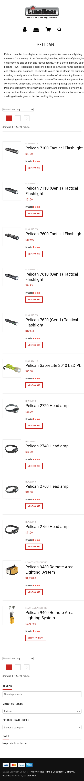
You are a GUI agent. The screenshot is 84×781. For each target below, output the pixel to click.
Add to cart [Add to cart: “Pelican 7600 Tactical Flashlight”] (34, 254)
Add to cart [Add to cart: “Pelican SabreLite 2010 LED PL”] (34, 385)
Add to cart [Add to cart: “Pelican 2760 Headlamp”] (34, 506)
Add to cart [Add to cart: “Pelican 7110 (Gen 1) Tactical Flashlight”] (34, 213)
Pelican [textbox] (41, 711)
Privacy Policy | (37, 771)
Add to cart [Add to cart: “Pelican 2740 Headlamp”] (34, 466)
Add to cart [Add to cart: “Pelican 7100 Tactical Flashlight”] (34, 168)
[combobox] (42, 711)
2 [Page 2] (17, 118)
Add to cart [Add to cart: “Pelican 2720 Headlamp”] (34, 425)
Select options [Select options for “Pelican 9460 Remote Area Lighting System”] (36, 638)
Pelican (36, 161)
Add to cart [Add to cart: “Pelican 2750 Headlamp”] (34, 546)
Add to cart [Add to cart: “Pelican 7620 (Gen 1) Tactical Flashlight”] (34, 345)
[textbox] (42, 727)
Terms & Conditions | (54, 771)
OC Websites (30, 775)
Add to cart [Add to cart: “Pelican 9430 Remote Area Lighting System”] (34, 592)
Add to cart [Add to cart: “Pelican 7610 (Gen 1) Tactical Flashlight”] (34, 299)
